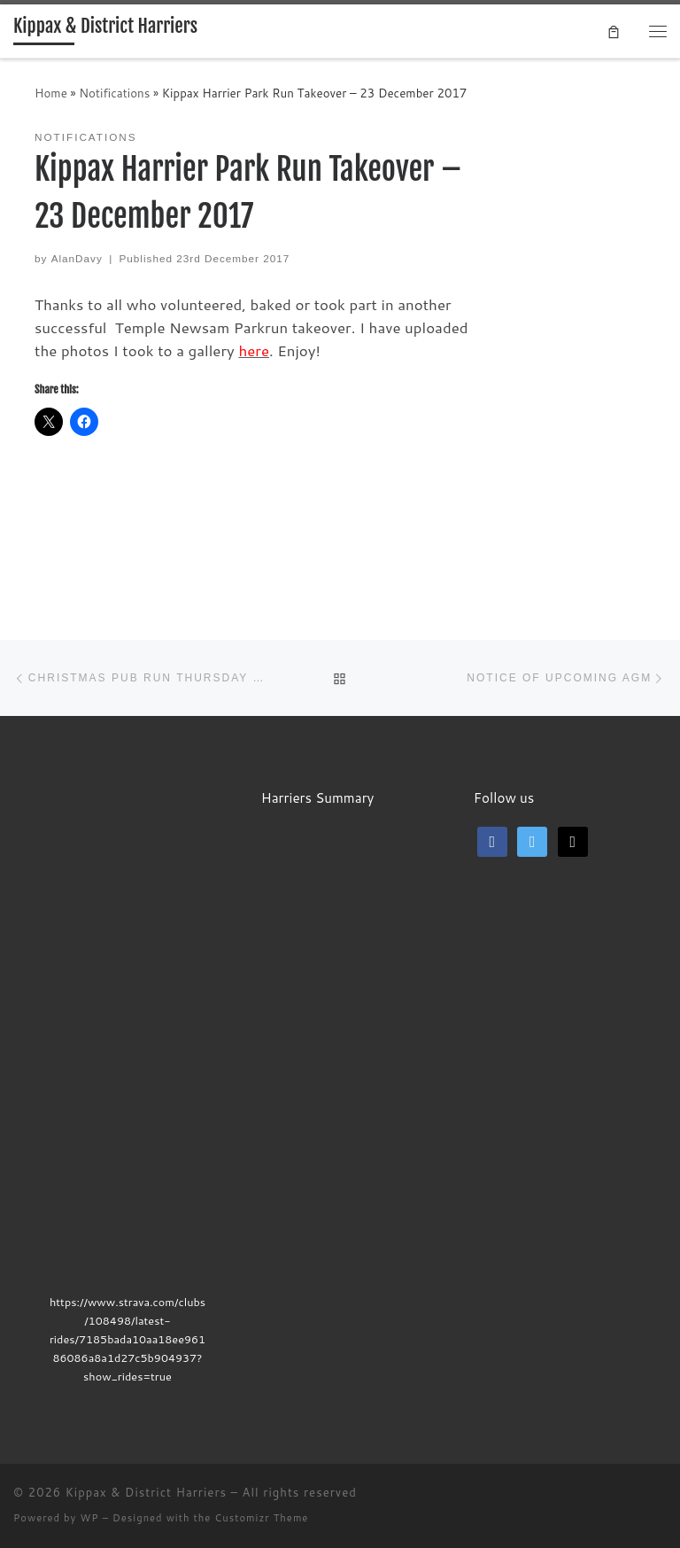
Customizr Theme (261, 1518)
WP (89, 1518)
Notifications (114, 92)
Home (51, 92)
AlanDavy (77, 258)
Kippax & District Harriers (146, 1492)
